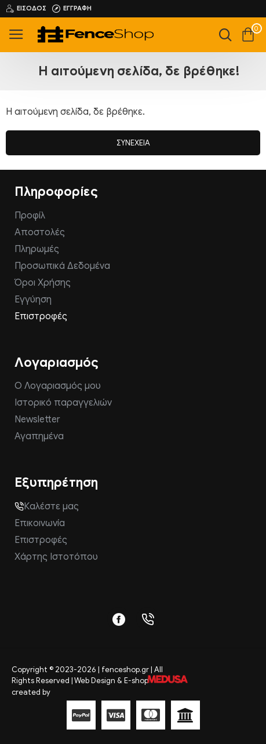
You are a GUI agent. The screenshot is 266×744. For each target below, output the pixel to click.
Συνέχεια (133, 143)
